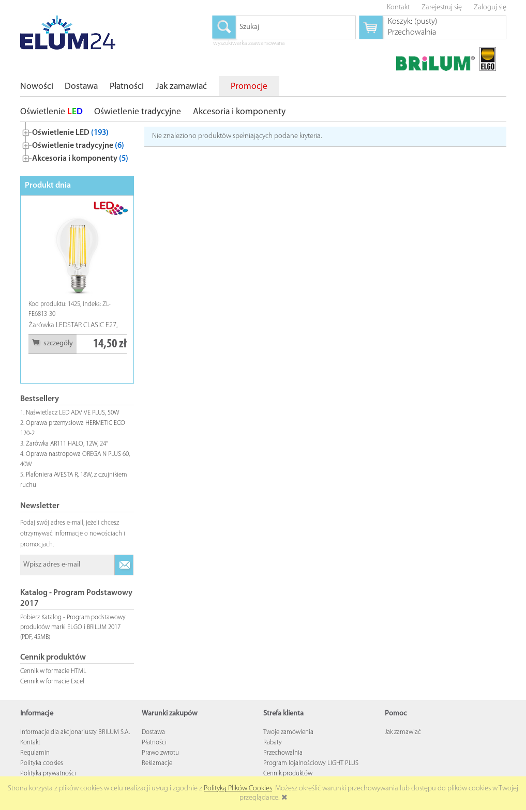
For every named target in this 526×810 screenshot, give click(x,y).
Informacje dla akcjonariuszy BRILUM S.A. (75, 732)
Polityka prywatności (48, 773)
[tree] (77, 143)
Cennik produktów (287, 773)
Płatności (154, 742)
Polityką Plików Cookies (238, 788)
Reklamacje (157, 763)
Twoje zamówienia (288, 732)
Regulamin (35, 753)
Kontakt (30, 742)
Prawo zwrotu (160, 753)
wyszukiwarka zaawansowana (248, 44)
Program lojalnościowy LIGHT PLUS (310, 763)
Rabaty (272, 742)
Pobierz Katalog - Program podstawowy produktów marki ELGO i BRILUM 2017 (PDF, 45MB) (73, 627)
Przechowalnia (283, 753)
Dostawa (153, 732)
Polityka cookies (41, 763)
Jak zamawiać (403, 732)
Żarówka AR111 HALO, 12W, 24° (67, 443)
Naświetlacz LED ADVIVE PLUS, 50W (72, 412)
